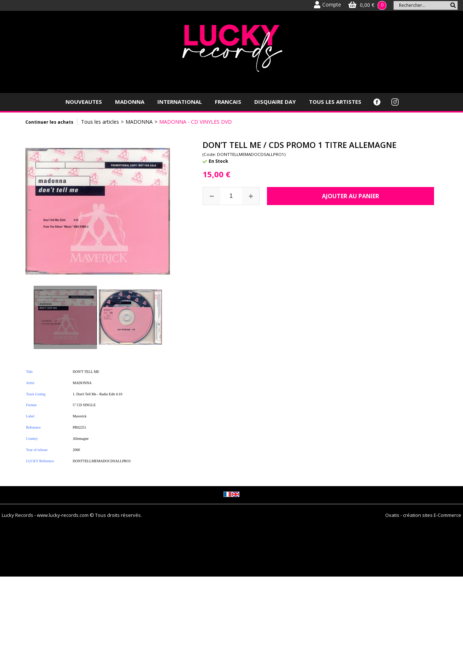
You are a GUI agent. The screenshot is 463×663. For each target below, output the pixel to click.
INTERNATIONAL (179, 101)
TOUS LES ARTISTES (335, 101)
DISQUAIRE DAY (275, 101)
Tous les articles (100, 121)
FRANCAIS (228, 101)
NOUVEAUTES (83, 101)
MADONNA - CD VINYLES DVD (195, 121)
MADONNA (129, 101)
